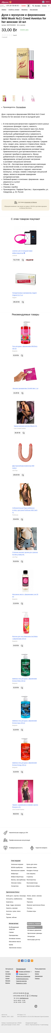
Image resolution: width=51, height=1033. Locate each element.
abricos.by (4, 1014)
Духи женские (34, 9)
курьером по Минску (30, 202)
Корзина (37, 971)
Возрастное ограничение (23, 976)
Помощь (37, 978)
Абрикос (4, 9)
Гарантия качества (21, 981)
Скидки (23, 5)
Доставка (37, 5)
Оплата (44, 5)
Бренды (7, 983)
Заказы (37, 974)
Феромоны (24, 9)
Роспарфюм (21, 107)
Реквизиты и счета (21, 983)
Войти (45, 2)
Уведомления (39, 976)
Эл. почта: (21, 998)
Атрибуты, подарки (13, 9)
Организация (21, 969)
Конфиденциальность (22, 978)
